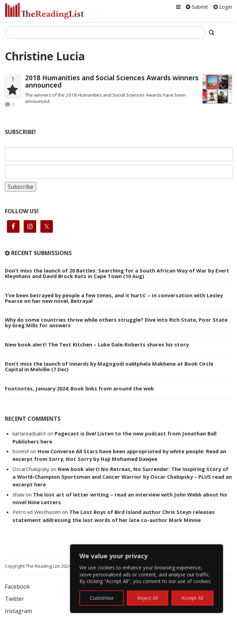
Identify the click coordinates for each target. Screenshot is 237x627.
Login (222, 6)
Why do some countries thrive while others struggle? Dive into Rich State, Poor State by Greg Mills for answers (116, 322)
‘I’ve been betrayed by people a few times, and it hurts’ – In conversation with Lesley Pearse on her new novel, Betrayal (114, 298)
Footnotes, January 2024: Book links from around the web (79, 388)
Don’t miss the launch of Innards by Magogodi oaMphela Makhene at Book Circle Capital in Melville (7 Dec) (109, 366)
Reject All (147, 598)
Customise (102, 598)
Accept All (192, 598)
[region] (146, 578)
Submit (197, 6)
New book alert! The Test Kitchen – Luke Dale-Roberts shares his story (97, 344)
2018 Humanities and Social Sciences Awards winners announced (112, 81)
